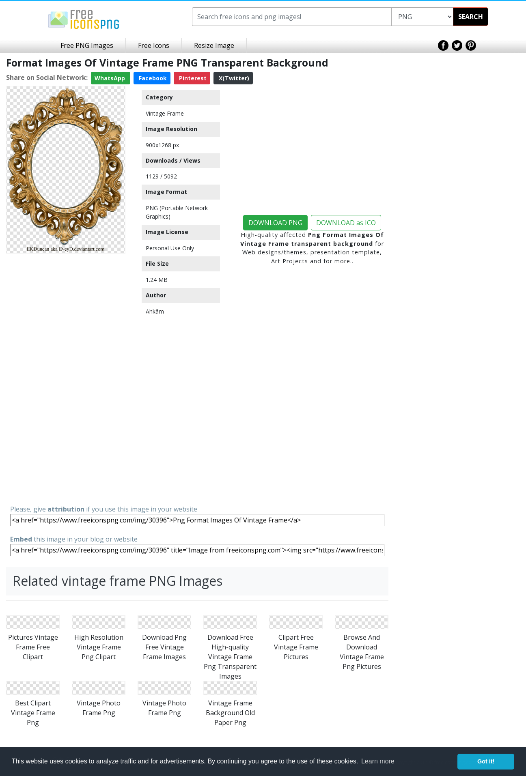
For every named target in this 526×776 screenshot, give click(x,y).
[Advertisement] (65, 378)
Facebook (152, 78)
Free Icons (153, 45)
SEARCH (470, 16)
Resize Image (214, 45)
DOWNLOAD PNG (275, 222)
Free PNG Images (86, 45)
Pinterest (192, 78)
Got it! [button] (485, 761)
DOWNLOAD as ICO (346, 222)
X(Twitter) (233, 78)
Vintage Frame (165, 113)
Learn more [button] (377, 761)
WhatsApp (111, 78)
